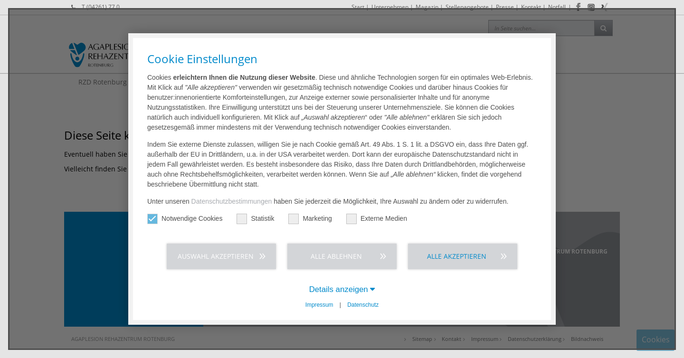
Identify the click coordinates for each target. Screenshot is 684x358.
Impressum (319, 304)
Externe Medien (376, 219)
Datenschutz (363, 304)
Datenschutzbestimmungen (231, 201)
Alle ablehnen (336, 256)
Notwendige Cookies (184, 219)
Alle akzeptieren (456, 256)
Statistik (255, 219)
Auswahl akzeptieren (216, 256)
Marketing (310, 219)
